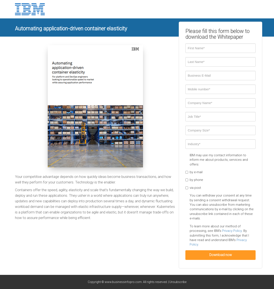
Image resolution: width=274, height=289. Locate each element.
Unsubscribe (177, 282)
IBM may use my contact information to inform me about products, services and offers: (219, 159)
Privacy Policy (232, 231)
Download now (220, 255)
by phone (194, 180)
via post (193, 188)
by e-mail (194, 172)
